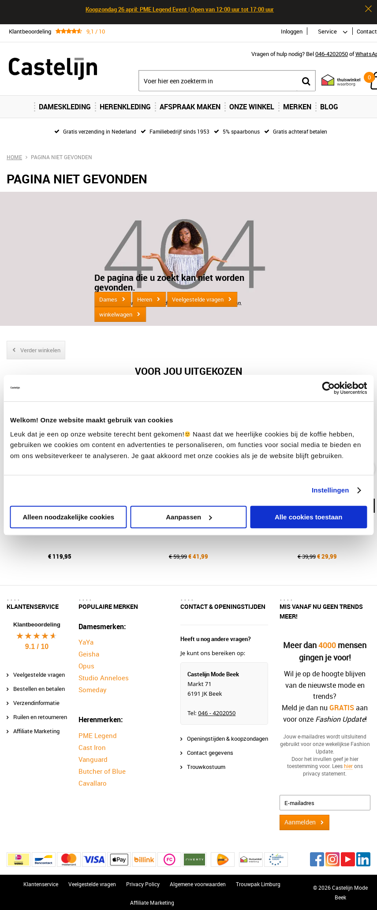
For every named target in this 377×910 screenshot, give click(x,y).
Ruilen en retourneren (40, 713)
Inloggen (291, 31)
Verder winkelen (40, 350)
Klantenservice (40, 880)
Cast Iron (92, 743)
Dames (108, 299)
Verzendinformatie (36, 699)
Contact (367, 31)
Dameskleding (65, 107)
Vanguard (93, 755)
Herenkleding (125, 107)
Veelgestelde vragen (198, 299)
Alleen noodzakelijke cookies (69, 517)
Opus (86, 662)
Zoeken (306, 81)
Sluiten (368, 8)
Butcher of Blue (102, 767)
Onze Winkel (251, 107)
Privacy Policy (143, 880)
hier (348, 762)
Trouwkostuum (206, 763)
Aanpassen (189, 517)
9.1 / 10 (37, 642)
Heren (144, 299)
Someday (92, 686)
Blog (329, 107)
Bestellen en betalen (39, 685)
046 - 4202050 (216, 709)
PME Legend (97, 731)
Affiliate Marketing (36, 727)
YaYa (85, 638)
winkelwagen (115, 314)
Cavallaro (92, 779)
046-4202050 (331, 54)
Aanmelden (300, 818)
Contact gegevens (210, 749)
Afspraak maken (190, 107)
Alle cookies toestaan (308, 517)
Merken (297, 107)
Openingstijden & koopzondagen (227, 734)
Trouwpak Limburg (258, 880)
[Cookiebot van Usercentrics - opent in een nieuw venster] (328, 388)
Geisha (88, 650)
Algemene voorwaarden (198, 880)
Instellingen (330, 490)
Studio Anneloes (103, 674)
